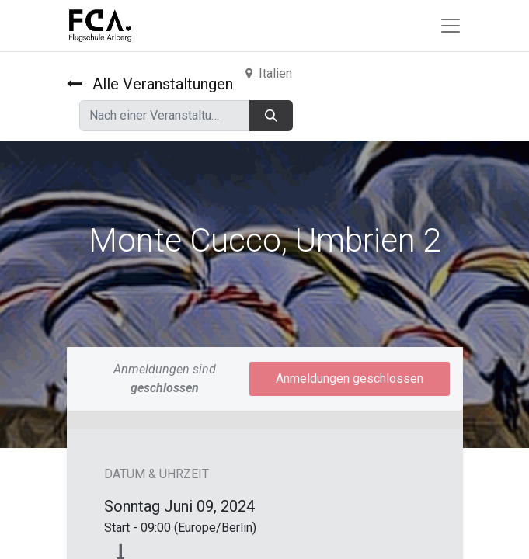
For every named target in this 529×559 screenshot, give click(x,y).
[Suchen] (271, 115)
